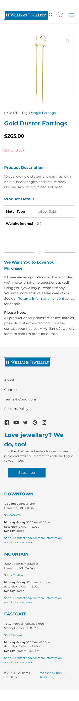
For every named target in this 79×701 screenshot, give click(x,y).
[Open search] (51, 15)
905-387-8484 (13, 575)
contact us (65, 299)
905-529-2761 (13, 515)
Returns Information (35, 299)
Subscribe (26, 473)
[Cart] (60, 14)
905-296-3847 (13, 635)
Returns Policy (16, 409)
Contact (11, 390)
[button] (72, 15)
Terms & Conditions (20, 399)
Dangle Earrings (42, 113)
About (9, 380)
